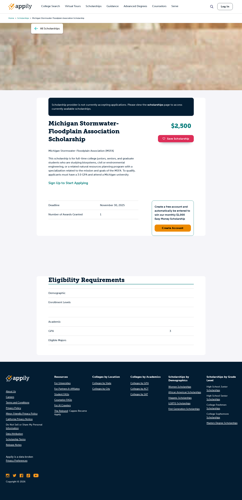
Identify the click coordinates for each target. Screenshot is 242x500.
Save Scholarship (176, 138)
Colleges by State (101, 383)
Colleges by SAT (139, 394)
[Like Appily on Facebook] (21, 475)
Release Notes (14, 444)
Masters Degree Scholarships (222, 423)
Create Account (173, 228)
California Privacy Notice (19, 419)
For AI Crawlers (62, 405)
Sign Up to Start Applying (68, 183)
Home (11, 18)
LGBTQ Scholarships (179, 403)
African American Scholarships (184, 392)
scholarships (155, 104)
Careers (10, 397)
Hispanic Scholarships (180, 397)
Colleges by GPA (139, 383)
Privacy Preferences (16, 460)
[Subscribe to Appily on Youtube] (35, 475)
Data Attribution (14, 433)
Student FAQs (61, 394)
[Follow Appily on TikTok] (28, 475)
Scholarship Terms (16, 439)
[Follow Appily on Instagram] (7, 475)
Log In (225, 6)
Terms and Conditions (17, 402)
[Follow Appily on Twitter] (14, 475)
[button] (165, 138)
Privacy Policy (13, 408)
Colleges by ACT (139, 388)
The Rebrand (61, 410)
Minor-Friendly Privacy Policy (21, 413)
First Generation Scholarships (184, 408)
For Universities (62, 383)
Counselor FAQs (63, 399)
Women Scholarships (179, 386)
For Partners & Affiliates (67, 388)
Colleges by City (101, 388)
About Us (11, 391)
